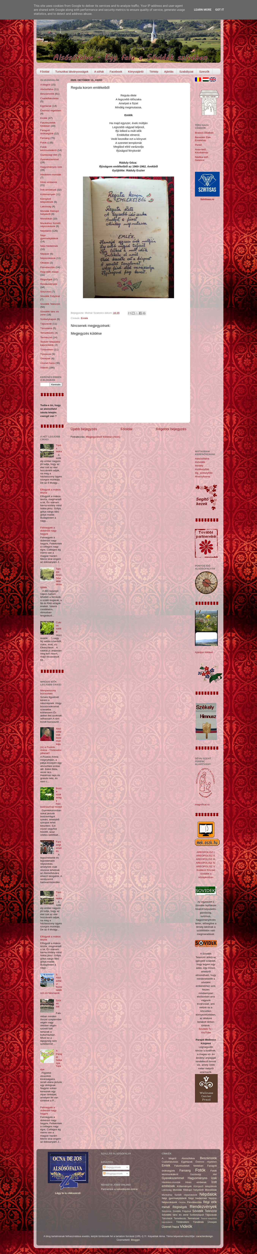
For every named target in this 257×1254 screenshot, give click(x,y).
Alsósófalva (46, 89)
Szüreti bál (58, 1003)
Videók (44, 367)
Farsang (45, 138)
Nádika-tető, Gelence (202, 159)
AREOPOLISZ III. (206, 859)
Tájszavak (46, 323)
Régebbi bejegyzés (171, 429)
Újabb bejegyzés (84, 429)
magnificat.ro (202, 804)
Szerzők (204, 71)
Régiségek (46, 279)
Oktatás (44, 262)
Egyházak (45, 106)
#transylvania (202, 476)
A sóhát (99, 71)
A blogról (45, 84)
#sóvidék (200, 462)
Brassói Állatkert (204, 132)
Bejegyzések (112, 1167)
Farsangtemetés (58, 846)
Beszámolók (47, 93)
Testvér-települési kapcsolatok (50, 343)
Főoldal (44, 71)
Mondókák (46, 218)
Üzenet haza (47, 363)
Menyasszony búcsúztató (48, 692)
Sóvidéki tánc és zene (175, 1214)
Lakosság (45, 206)
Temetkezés (47, 332)
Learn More (202, 9)
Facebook (116, 71)
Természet (46, 337)
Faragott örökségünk (47, 132)
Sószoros (45, 291)
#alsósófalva (202, 458)
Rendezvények (48, 284)
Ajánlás (168, 71)
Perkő (198, 144)
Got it (219, 9)
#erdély (199, 465)
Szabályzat (186, 71)
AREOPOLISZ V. (206, 866)
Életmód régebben (50, 110)
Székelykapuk (48, 319)
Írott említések (48, 189)
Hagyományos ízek (51, 167)
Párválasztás (47, 267)
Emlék (84, 318)
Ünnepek (45, 358)
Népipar (44, 253)
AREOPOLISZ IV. (206, 862)
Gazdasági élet (48, 154)
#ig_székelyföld (203, 472)
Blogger (135, 1239)
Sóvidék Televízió (50, 304)
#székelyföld (202, 469)
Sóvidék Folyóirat (50, 296)
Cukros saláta (58, 627)
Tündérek (45, 354)
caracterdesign (204, 1236)
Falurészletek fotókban (47, 124)
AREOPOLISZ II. (205, 855)
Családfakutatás (49, 98)
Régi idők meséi (49, 271)
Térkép (153, 71)
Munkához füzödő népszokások (50, 225)
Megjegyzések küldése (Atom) (103, 436)
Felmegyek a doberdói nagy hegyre (48, 530)
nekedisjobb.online (127, 1189)
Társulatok (46, 328)
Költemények (47, 194)
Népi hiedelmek (49, 246)
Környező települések (46, 200)
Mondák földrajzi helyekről (49, 212)
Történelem (46, 349)
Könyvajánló (135, 71)
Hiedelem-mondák (50, 174)
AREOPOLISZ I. (206, 852)
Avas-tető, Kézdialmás (201, 151)
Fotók (43, 142)
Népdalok (45, 230)
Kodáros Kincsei (206, 870)
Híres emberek (48, 182)
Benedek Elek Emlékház (203, 139)
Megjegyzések (113, 1173)
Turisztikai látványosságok (71, 71)
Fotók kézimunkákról (48, 148)
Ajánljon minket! (204, 652)
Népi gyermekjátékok (49, 237)
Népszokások (48, 258)
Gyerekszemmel (49, 159)
